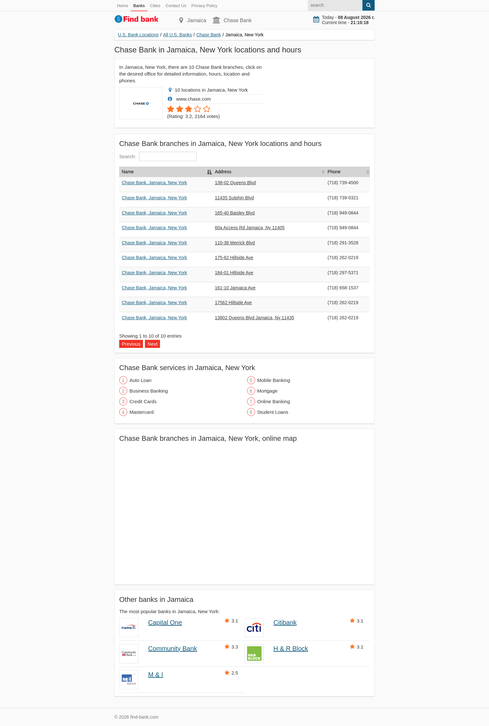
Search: (158, 156)
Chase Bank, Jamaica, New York (154, 182)
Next (152, 344)
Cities (155, 5)
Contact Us (175, 5)
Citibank (285, 622)
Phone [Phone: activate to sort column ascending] (334, 171)
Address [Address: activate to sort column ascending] (223, 171)
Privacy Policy (204, 5)
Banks (139, 5)
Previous (131, 344)
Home (122, 5)
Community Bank (172, 648)
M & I (155, 674)
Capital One (165, 622)
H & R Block (290, 648)
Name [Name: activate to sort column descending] (128, 171)
